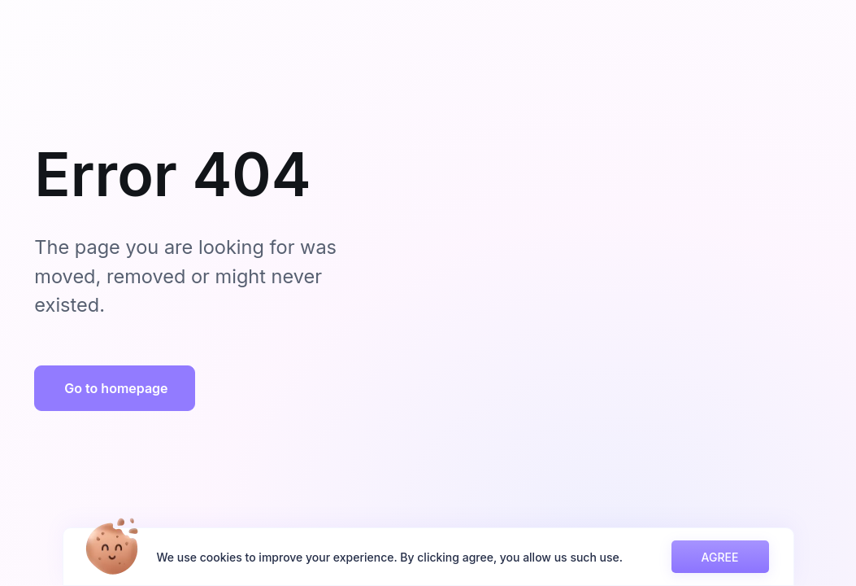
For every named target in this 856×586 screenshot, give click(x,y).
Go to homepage (115, 388)
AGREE (720, 557)
